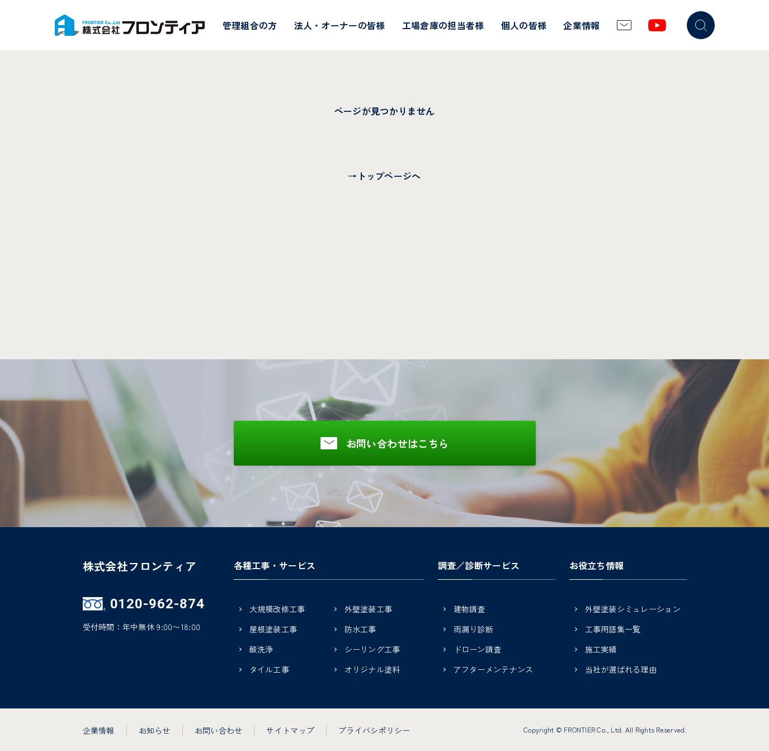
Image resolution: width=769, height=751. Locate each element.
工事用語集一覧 (613, 630)
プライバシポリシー (374, 730)
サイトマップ (290, 730)
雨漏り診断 (473, 630)
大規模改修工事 (277, 609)
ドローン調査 (478, 650)
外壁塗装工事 (369, 609)
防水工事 (360, 630)
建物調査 (469, 609)
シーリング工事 (372, 650)
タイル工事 (269, 670)
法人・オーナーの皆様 (339, 25)
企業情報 (581, 25)
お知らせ (155, 730)
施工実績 (601, 650)
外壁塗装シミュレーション (633, 609)
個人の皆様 (524, 25)
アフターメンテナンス (494, 670)
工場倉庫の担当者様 (443, 25)
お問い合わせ (219, 730)
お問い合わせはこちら (397, 443)
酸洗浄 (261, 650)
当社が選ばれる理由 (621, 670)
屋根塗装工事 (273, 630)
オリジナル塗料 (372, 670)
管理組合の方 (250, 25)
